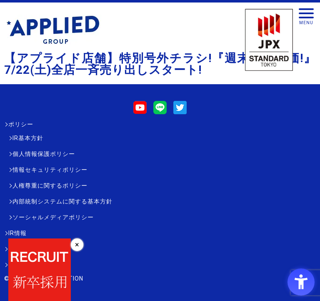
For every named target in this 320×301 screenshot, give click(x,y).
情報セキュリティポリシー (50, 169)
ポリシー (20, 124)
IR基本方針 (27, 138)
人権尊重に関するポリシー (50, 185)
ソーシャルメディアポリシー (53, 217)
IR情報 (17, 233)
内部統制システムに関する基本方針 (62, 201)
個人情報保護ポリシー (43, 153)
